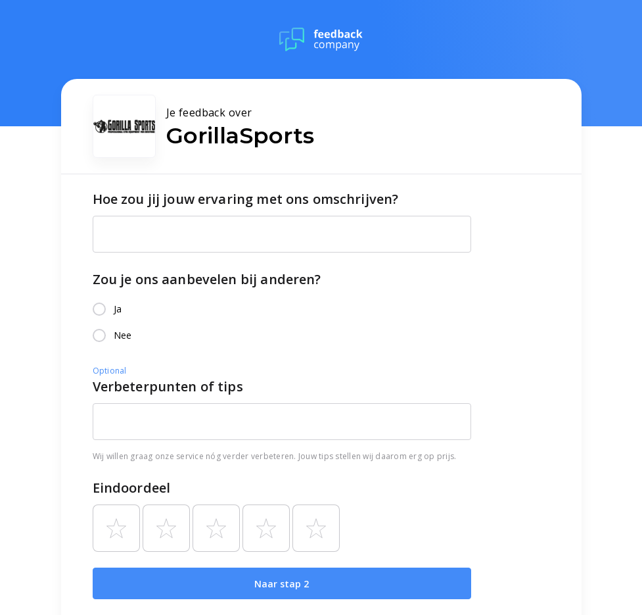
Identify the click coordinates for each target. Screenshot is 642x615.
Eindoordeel (132, 488)
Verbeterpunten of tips (168, 386)
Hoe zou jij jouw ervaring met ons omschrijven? (246, 199)
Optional (110, 370)
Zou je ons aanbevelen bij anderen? (207, 279)
